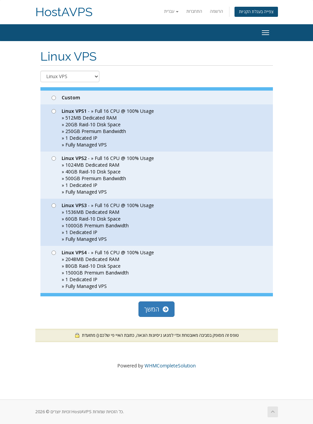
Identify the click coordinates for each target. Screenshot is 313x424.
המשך (156, 309)
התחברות (194, 11)
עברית (171, 11)
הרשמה (216, 11)
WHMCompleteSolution (170, 365)
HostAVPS (64, 12)
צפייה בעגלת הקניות (256, 11)
